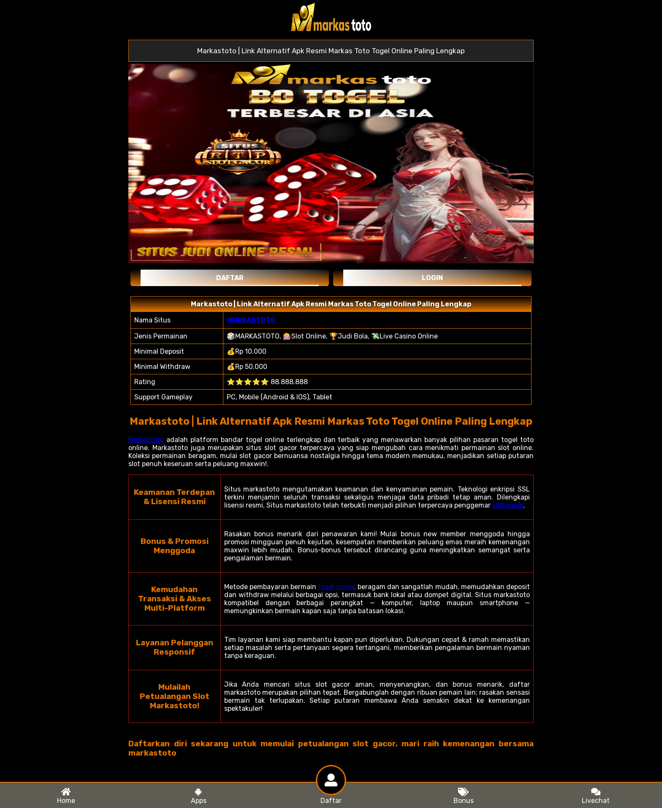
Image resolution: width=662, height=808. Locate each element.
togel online (336, 587)
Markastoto (146, 440)
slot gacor (508, 505)
